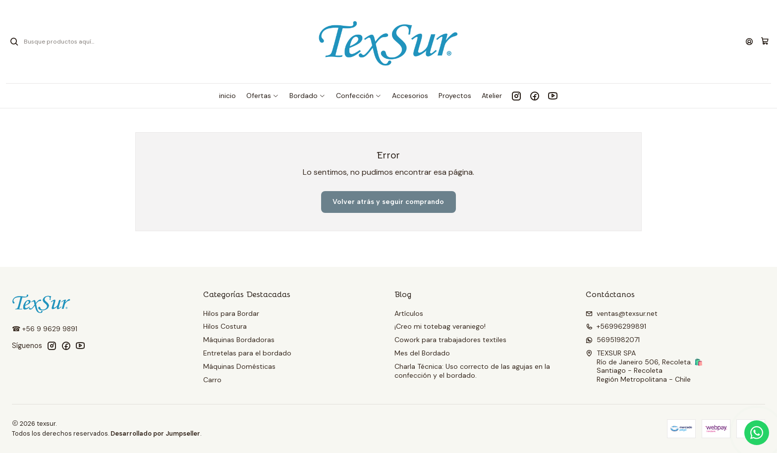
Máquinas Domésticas (239, 366)
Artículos (408, 313)
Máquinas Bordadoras (239, 339)
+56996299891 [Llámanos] (616, 326)
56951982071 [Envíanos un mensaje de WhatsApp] (613, 339)
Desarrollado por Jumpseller (155, 433)
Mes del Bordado (422, 353)
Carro (212, 379)
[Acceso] (749, 42)
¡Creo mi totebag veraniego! (440, 326)
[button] (262, 95)
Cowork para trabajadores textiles (450, 339)
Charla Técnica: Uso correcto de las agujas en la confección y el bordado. (472, 371)
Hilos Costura (225, 326)
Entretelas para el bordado (247, 353)
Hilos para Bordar (231, 313)
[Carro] (765, 41)
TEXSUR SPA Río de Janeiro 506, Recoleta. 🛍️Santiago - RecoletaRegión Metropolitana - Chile (644, 366)
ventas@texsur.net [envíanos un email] (622, 313)
